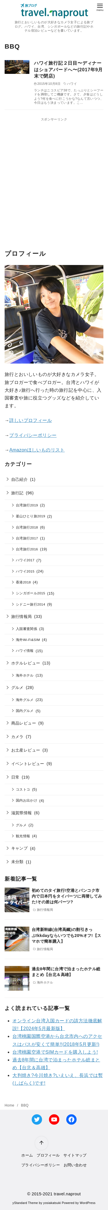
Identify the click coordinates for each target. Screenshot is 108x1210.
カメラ (17, 736)
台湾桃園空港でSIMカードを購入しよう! (55, 1052)
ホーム (27, 1155)
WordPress (88, 1203)
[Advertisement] (54, 176)
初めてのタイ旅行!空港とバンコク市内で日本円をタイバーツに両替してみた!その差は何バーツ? (67, 896)
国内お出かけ (26, 800)
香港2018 (23, 582)
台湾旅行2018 (27, 527)
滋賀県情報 (21, 812)
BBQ (25, 1105)
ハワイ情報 (25, 650)
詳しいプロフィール (30, 420)
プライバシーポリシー (32, 435)
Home (10, 1105)
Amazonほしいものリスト (37, 449)
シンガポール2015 (30, 593)
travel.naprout (67, 1194)
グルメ (17, 687)
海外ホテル (25, 675)
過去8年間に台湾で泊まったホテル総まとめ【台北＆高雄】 (66, 972)
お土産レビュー (25, 750)
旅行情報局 (21, 616)
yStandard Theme (25, 1203)
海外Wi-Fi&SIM (28, 640)
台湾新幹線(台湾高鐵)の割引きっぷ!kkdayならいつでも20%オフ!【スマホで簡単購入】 (66, 935)
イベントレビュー (27, 763)
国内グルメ (25, 710)
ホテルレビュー (25, 663)
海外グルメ (25, 700)
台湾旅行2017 (27, 538)
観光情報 (23, 836)
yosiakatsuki (52, 1203)
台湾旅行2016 (27, 549)
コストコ (23, 789)
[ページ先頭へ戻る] (41, 1143)
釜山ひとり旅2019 (30, 516)
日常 (15, 777)
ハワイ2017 (25, 560)
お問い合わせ (75, 1165)
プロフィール (48, 1155)
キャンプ (19, 848)
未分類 (17, 861)
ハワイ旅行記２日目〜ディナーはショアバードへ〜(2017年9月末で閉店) (68, 69)
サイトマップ (74, 1155)
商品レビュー (23, 723)
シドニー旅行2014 (30, 604)
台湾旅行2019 (27, 505)
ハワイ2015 (25, 571)
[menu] (100, 7)
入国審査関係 (26, 629)
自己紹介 (19, 479)
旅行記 (17, 493)
